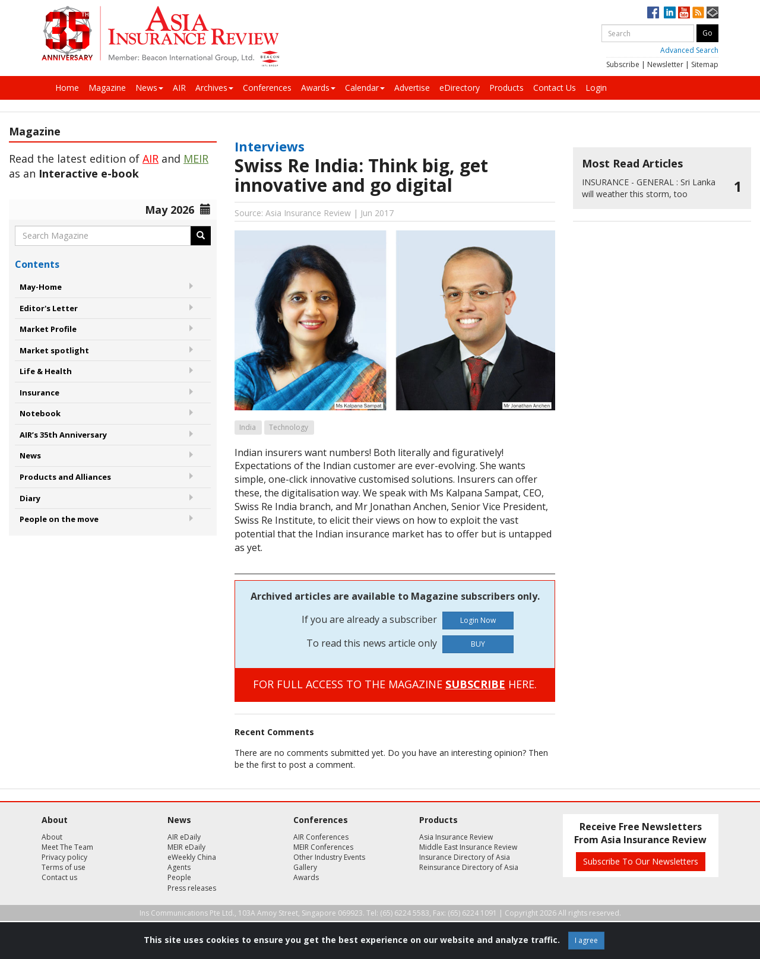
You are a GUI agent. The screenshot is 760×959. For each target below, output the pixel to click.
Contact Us (554, 87)
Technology (288, 427)
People (179, 877)
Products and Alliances (65, 476)
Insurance (39, 392)
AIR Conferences (321, 837)
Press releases (191, 888)
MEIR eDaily (186, 847)
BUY (478, 644)
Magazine (107, 87)
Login (596, 87)
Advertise (412, 87)
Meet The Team (67, 847)
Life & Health (46, 371)
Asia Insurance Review (456, 837)
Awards (318, 87)
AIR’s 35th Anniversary (63, 434)
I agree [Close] (586, 940)
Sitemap (704, 64)
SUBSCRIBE (475, 684)
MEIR (195, 158)
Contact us (59, 877)
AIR (179, 87)
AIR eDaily (184, 837)
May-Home (41, 286)
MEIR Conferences (323, 847)
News (149, 87)
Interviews (270, 146)
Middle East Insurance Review (468, 847)
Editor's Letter (49, 308)
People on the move (59, 519)
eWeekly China (191, 857)
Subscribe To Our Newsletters (640, 861)
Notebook (40, 413)
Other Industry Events (329, 857)
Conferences (267, 87)
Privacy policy (64, 857)
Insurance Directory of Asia (464, 857)
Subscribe (622, 64)
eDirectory (459, 87)
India (247, 427)
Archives (214, 87)
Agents (179, 867)
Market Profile (48, 329)
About (52, 837)
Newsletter (665, 64)
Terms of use (64, 867)
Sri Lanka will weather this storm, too (648, 188)
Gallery (305, 867)
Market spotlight (54, 350)
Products (506, 87)
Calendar (365, 87)
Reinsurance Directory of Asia (468, 867)
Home (67, 87)
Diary (30, 498)
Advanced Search (689, 50)
